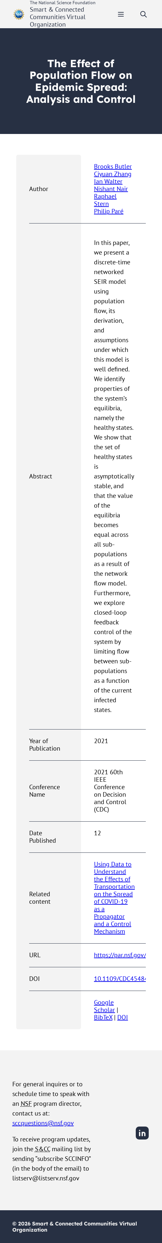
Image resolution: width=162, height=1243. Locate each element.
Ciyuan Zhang (113, 174)
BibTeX (103, 1017)
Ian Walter (108, 181)
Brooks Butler (113, 166)
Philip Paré (108, 211)
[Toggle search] (143, 14)
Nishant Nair (111, 189)
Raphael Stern (105, 200)
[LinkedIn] (142, 1138)
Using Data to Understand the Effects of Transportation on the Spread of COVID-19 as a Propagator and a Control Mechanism (114, 897)
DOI (122, 1017)
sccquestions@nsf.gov (43, 1123)
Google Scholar (104, 1006)
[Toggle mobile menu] (120, 14)
